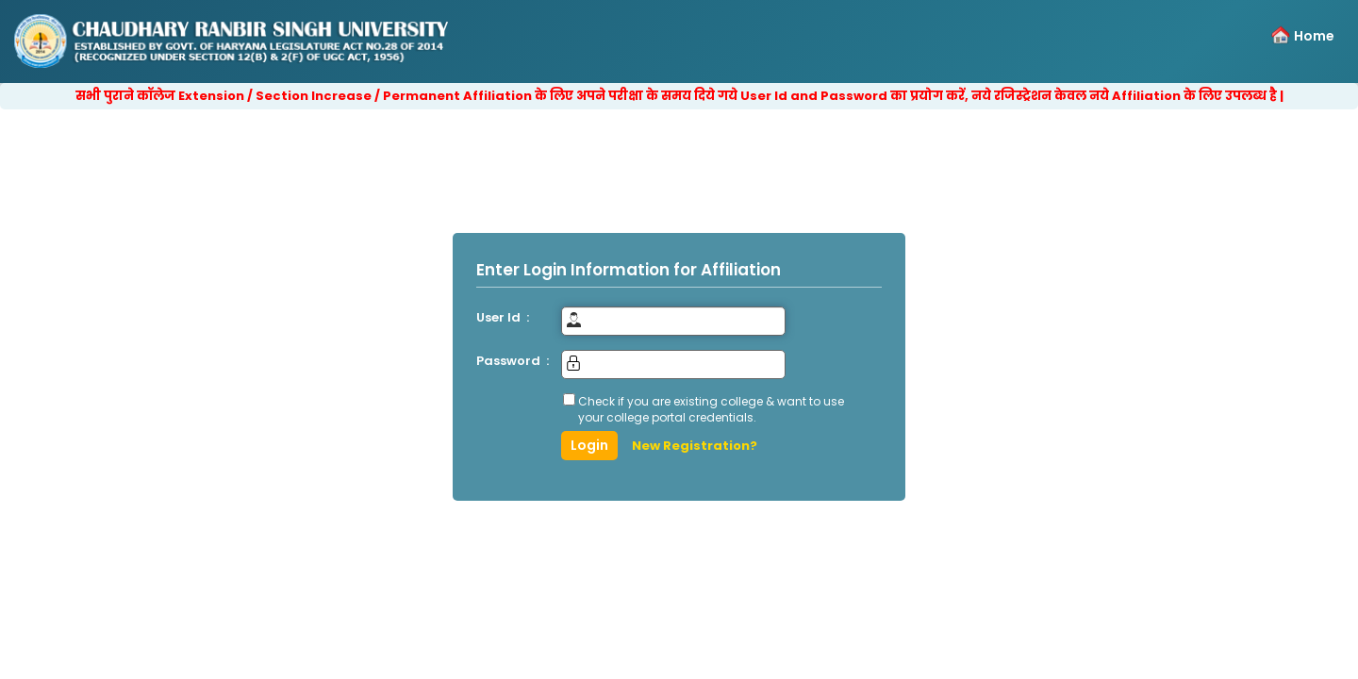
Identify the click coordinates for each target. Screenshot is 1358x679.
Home (1314, 35)
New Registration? (694, 446)
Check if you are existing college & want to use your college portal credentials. (711, 409)
